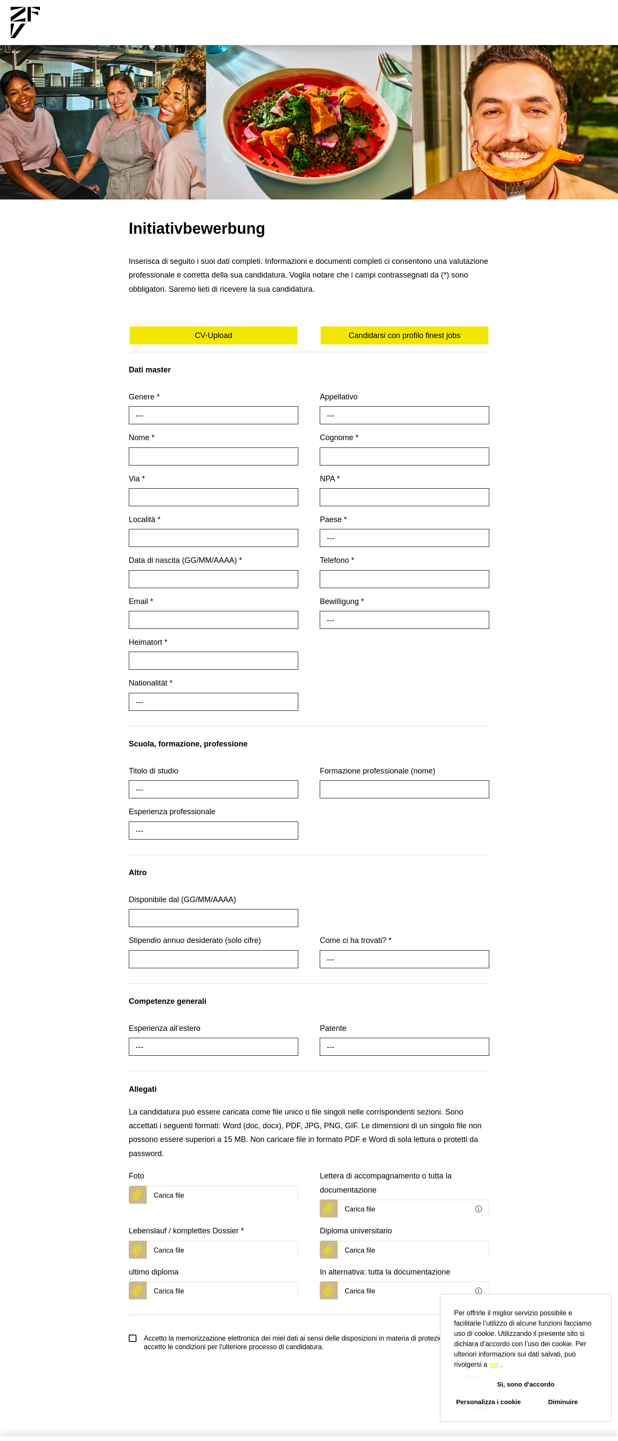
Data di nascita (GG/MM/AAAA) (185, 560)
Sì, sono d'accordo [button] (525, 1384)
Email (141, 601)
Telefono (337, 560)
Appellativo (338, 397)
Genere (144, 397)
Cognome (339, 437)
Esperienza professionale (172, 811)
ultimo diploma (154, 1272)
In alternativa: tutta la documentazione (385, 1272)
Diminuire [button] (563, 1401)
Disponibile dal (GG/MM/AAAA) (182, 899)
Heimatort (148, 642)
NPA (330, 478)
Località (145, 519)
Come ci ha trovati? (355, 940)
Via (137, 478)
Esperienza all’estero (164, 1028)
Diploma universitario (356, 1231)
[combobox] (213, 415)
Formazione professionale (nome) (377, 771)
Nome (141, 437)
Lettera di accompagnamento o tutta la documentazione (385, 1183)
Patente (333, 1028)
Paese (333, 519)
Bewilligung (342, 601)
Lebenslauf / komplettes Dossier (186, 1231)
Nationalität (151, 683)
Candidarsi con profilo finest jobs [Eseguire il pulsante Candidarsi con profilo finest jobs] (404, 335)
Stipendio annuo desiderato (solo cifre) (195, 940)
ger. (495, 1364)
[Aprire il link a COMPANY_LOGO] (25, 22)
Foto (136, 1176)
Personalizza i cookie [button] (488, 1401)
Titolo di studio (153, 771)
